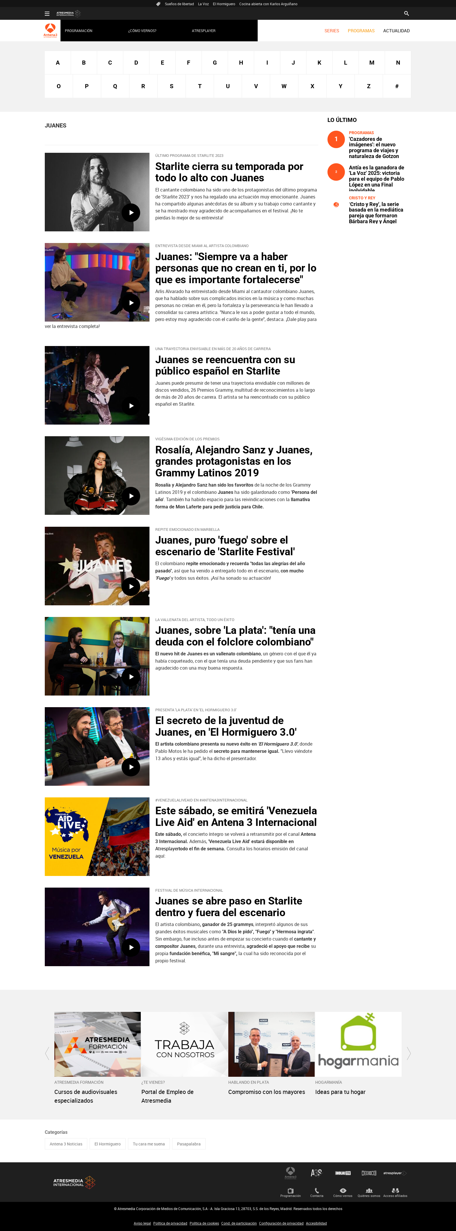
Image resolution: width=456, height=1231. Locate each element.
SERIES (332, 30)
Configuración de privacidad (281, 1223)
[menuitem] (331, 30)
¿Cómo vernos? (142, 30)
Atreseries (316, 1173)
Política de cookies (204, 1223)
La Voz (203, 3)
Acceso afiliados (395, 1195)
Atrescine (369, 1173)
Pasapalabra (189, 1144)
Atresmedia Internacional (74, 1182)
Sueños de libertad (179, 3)
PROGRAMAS (361, 30)
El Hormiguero (224, 3)
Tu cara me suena (149, 1144)
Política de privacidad (170, 1223)
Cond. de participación (239, 1223)
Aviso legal (142, 1223)
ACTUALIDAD (396, 30)
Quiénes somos (369, 1195)
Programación (78, 30)
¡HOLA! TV (343, 1173)
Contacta (316, 1195)
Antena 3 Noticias (66, 1144)
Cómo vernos (342, 1195)
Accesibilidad (316, 1223)
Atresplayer (203, 30)
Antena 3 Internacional (290, 1173)
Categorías (56, 1132)
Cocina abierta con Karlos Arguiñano (268, 3)
